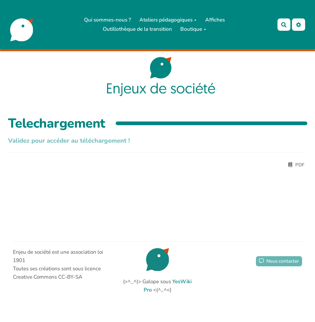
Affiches (215, 19)
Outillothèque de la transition (137, 29)
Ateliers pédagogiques (168, 19)
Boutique (193, 29)
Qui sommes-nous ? (107, 19)
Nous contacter (279, 261)
